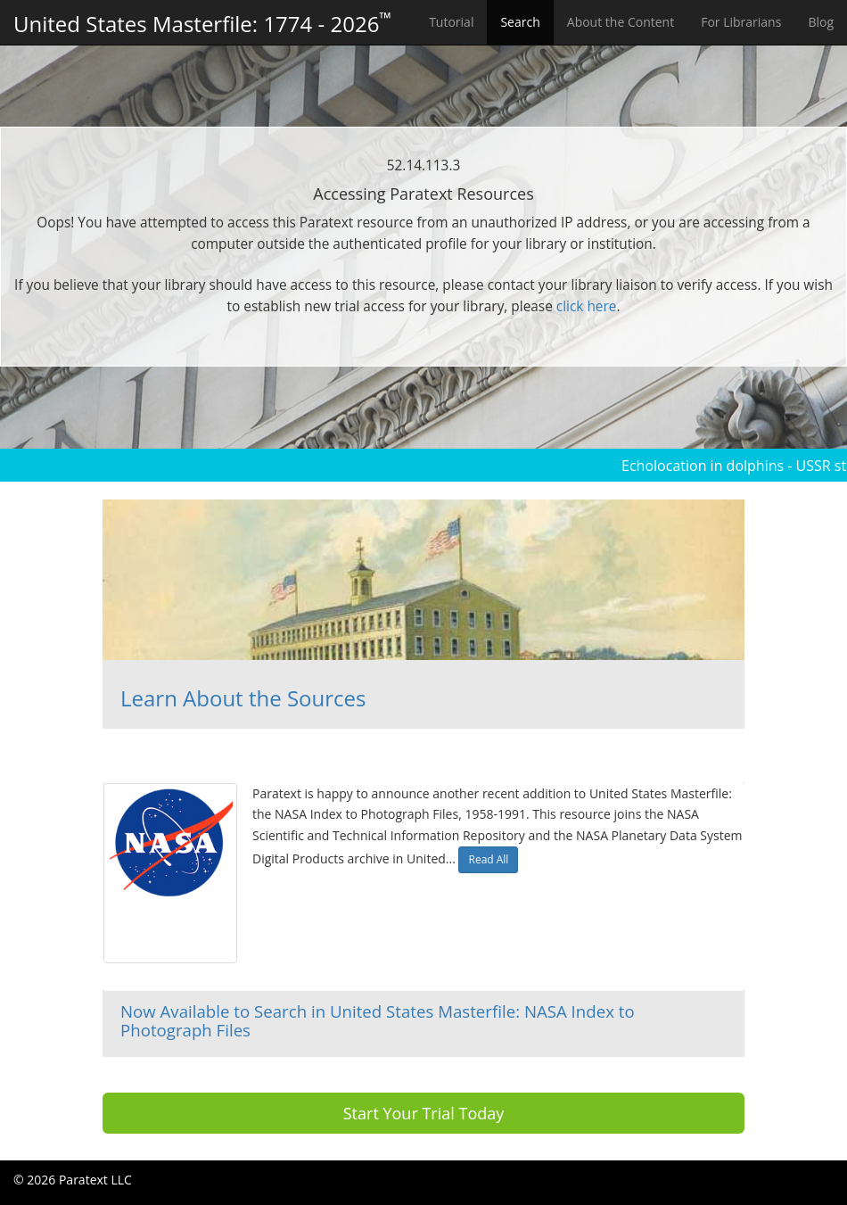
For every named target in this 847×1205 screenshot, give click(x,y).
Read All (488, 859)
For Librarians (741, 21)
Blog (821, 21)
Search (519, 21)
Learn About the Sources (243, 698)
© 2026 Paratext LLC (72, 1179)
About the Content (620, 21)
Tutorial (451, 21)
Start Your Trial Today (424, 1113)
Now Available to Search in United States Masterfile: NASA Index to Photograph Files (377, 1020)
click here (586, 306)
